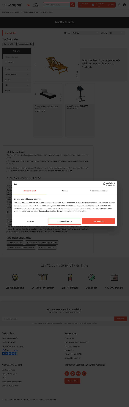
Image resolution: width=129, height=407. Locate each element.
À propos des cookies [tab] (99, 191)
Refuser (30, 221)
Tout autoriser (98, 221)
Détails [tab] (64, 191)
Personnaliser (64, 221)
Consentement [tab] (30, 191)
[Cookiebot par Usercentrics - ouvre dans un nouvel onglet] (105, 184)
